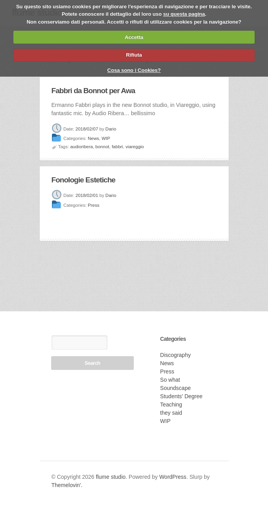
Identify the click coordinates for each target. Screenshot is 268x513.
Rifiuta (134, 55)
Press (93, 205)
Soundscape (175, 388)
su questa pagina (184, 14)
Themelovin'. (67, 485)
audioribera (81, 146)
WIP (106, 138)
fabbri (117, 146)
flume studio (111, 477)
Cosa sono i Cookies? (134, 70)
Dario (110, 129)
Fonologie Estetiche (83, 180)
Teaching (171, 404)
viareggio (135, 146)
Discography (175, 355)
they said (171, 413)
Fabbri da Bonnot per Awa (93, 90)
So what (170, 380)
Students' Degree (181, 396)
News (93, 138)
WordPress (173, 477)
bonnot (102, 146)
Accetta (134, 37)
